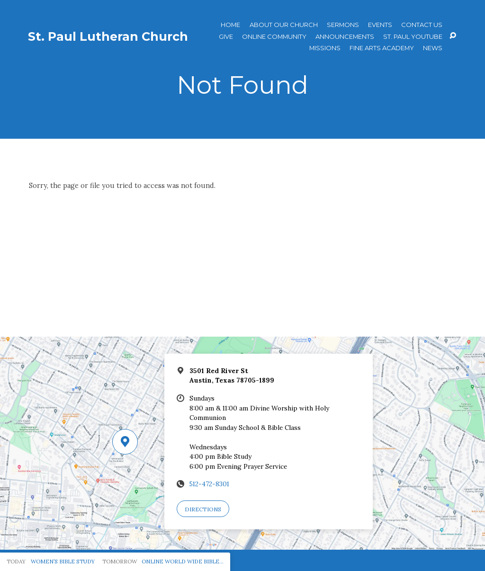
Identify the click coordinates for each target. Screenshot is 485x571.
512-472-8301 (209, 484)
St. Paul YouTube (412, 37)
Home (230, 25)
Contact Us (421, 25)
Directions (203, 509)
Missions (325, 48)
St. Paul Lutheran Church (108, 36)
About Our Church (284, 25)
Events (380, 25)
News (432, 48)
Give (226, 37)
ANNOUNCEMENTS (344, 37)
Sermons (343, 25)
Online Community (274, 37)
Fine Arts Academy (382, 48)
